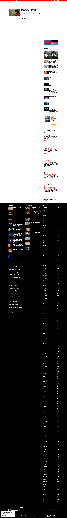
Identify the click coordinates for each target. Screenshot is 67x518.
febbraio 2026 (51, 212)
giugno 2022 (51, 285)
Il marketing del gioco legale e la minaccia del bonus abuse (18, 229)
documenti (16, 304)
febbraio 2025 (51, 232)
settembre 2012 (51, 479)
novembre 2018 (51, 356)
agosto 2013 (51, 461)
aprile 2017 (51, 388)
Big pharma (10, 274)
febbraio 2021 (51, 311)
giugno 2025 (51, 225)
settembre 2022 (51, 280)
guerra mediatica (11, 312)
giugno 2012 (51, 484)
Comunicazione (11, 277)
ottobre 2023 (51, 258)
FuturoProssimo (46, 133)
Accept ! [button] (4, 515)
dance (13, 304)
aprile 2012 (51, 487)
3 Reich (10, 266)
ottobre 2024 (51, 238)
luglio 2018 (51, 363)
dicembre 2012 (51, 474)
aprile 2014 (51, 448)
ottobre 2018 (51, 358)
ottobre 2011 (51, 497)
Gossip (10, 282)
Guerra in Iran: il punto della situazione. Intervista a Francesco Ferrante (53, 61)
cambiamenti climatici (12, 299)
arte (15, 293)
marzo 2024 (51, 250)
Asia (9, 272)
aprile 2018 (51, 368)
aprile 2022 (51, 288)
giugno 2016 (51, 404)
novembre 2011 (51, 496)
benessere (18, 296)
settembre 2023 (51, 260)
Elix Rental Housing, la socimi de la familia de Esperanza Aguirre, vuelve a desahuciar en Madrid (50, 196)
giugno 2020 (51, 325)
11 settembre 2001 (11, 264)
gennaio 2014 (51, 453)
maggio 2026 (51, 207)
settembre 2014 (51, 439)
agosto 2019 (51, 341)
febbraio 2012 (51, 491)
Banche (17, 272)
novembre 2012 (51, 476)
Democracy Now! (46, 186)
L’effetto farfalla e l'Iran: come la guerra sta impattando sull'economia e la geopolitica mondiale (36, 243)
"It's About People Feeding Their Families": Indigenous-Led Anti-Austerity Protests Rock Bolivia (50, 188)
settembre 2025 (51, 220)
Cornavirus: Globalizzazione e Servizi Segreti (53, 118)
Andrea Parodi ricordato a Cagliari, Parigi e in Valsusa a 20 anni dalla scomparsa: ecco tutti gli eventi (53, 72)
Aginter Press (14, 269)
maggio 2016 (51, 406)
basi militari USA (13, 296)
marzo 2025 (51, 230)
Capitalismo (19, 274)
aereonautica (17, 282)
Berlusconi (21, 272)
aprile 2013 (51, 468)
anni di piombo (15, 290)
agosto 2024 (51, 242)
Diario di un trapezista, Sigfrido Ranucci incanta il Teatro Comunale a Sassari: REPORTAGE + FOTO (53, 97)
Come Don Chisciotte (47, 173)
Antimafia (15, 271)
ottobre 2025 (51, 218)
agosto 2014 (51, 441)
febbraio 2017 (51, 391)
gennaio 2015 (51, 433)
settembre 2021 (51, 300)
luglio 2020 (51, 323)
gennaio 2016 (51, 413)
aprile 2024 (51, 248)
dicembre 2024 (51, 235)
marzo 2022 (51, 290)
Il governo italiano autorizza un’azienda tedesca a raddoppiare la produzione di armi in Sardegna (53, 67)
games (14, 309)
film (17, 307)
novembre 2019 (51, 336)
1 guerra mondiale (11, 263)
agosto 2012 (51, 481)
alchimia (14, 283)
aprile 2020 (51, 328)
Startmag (45, 167)
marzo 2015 (51, 429)
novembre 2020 (51, 316)
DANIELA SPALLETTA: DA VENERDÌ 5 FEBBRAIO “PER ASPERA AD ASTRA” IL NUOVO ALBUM (29, 11)
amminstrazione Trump (12, 288)
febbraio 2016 (51, 411)
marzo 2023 (51, 270)
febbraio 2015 (51, 431)
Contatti (17, 0)
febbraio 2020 (51, 331)
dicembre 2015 (51, 414)
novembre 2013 (51, 456)
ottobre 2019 (51, 338)
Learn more (6, 513)
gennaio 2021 (51, 313)
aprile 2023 (51, 268)
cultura (10, 304)
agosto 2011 (51, 501)
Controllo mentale (17, 277)
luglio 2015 (51, 423)
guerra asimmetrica (11, 310)
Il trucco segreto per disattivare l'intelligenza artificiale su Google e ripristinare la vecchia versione (50, 142)
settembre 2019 (51, 340)
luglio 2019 (51, 343)
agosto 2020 (51, 321)
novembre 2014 (51, 436)
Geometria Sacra (19, 280)
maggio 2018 (51, 366)
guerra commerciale (18, 310)
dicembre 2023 (51, 255)
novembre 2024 (51, 237)
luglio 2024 (51, 243)
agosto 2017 (51, 381)
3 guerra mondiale (14, 266)
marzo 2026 (51, 210)
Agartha (10, 269)
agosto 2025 (51, 222)
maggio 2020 (51, 326)
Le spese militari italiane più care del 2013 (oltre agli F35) (36, 208)
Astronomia (13, 272)
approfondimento (11, 293)
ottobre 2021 (51, 298)
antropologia (16, 291)
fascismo (14, 307)
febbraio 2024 (51, 252)
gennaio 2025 (51, 233)
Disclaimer (14, 0)
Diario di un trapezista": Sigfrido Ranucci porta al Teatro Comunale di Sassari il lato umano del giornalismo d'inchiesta (18, 250)
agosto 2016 (51, 401)
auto (9, 296)
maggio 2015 (51, 426)
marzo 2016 (51, 409)
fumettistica (10, 309)
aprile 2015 (51, 428)
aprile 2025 (51, 228)
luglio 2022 (51, 283)
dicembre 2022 (51, 275)
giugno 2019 (51, 345)
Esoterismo (10, 280)
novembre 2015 (51, 416)
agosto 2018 (51, 361)
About (11, 0)
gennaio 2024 (51, 253)
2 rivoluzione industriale (18, 264)
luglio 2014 (51, 443)
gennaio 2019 (51, 353)
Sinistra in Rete (46, 153)
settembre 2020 (51, 320)
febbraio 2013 (51, 471)
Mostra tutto (46, 200)
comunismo (10, 301)
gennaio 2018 (51, 373)
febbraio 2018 (51, 371)
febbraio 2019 (51, 351)
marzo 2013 (51, 469)
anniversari (20, 290)
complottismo (18, 299)
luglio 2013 (51, 463)
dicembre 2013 (51, 454)
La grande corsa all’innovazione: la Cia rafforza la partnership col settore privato (53, 78)
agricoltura (10, 283)
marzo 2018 (51, 370)
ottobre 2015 (51, 418)
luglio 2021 (51, 303)
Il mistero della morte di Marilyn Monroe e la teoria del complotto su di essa (36, 233)
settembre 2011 (51, 499)
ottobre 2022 (51, 278)
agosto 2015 (51, 421)
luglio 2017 (51, 383)
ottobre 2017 (51, 378)
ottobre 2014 (51, 438)
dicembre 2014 (51, 434)
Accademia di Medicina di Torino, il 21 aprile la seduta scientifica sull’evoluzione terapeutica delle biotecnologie (18, 256)
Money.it (45, 140)
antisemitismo (11, 291)
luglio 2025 (51, 223)
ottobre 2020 (51, 318)
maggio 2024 (51, 247)
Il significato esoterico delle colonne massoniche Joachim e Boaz (36, 228)
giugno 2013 (51, 464)
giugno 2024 (51, 245)
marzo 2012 (51, 489)
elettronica (10, 307)
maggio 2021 (51, 306)
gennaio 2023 (51, 273)
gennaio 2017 (51, 393)
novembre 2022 (51, 277)
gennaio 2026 (51, 213)
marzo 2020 (51, 330)
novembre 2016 (51, 396)
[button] (58, 3)
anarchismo (10, 290)
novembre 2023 (51, 257)
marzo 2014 (51, 449)
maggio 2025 (51, 227)
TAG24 (45, 147)
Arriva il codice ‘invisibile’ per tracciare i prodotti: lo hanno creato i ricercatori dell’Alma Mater (53, 84)
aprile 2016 (51, 408)
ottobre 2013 (51, 458)
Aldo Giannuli (53, 116)
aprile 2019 (51, 348)
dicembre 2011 (51, 494)
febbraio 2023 (51, 272)
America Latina (11, 271)
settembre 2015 (51, 419)
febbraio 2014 (51, 451)
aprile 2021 (51, 308)
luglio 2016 (51, 403)
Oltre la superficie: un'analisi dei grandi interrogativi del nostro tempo (18, 240)
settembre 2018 (51, 360)
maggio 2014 (51, 446)
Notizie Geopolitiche (47, 160)
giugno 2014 (51, 444)
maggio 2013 (51, 466)
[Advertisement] (51, 21)
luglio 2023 (51, 263)
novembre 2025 (51, 217)
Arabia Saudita (21, 271)
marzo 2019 (51, 350)
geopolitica (18, 309)
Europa (14, 280)
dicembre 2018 (51, 355)
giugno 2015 (51, 424)
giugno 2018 (51, 365)
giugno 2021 (51, 305)
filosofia (20, 307)
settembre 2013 (51, 459)
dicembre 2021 (51, 295)
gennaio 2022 (51, 293)
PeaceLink (45, 180)
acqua (13, 282)
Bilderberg (14, 274)
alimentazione (11, 285)
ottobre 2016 (51, 398)
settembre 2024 (51, 240)
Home (9, 0)
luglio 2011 (51, 502)
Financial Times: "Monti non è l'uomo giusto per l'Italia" (36, 218)
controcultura (15, 301)
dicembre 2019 (51, 335)
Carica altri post (24, 18)
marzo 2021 (51, 310)
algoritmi (18, 283)
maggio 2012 (51, 486)
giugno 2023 (51, 265)
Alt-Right (19, 269)
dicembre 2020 (51, 315)
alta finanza (15, 285)
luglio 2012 (51, 482)
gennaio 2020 (51, 333)
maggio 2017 (51, 386)
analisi (18, 288)
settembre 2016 (51, 399)
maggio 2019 (51, 346)
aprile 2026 (51, 208)
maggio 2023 (51, 267)
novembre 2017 (51, 376)
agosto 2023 (51, 262)
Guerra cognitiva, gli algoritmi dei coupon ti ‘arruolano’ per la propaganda (52, 103)
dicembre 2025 (51, 215)
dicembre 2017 (51, 375)
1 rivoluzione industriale (18, 263)
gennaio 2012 (51, 492)
